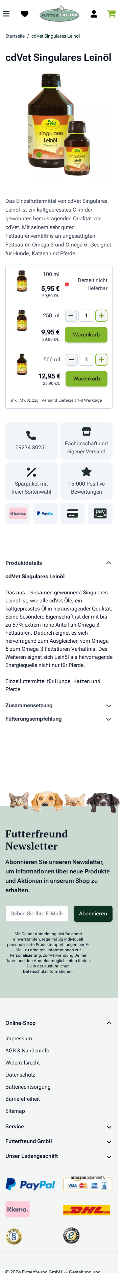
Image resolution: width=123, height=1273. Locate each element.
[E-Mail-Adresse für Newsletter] (36, 914)
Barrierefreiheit (22, 1099)
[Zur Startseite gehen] (59, 13)
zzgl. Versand (44, 400)
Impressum (18, 1038)
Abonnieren (93, 913)
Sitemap (15, 1111)
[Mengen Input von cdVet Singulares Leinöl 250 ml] (86, 316)
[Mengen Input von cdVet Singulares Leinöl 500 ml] (86, 360)
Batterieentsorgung (28, 1087)
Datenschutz (20, 1075)
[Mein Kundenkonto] (94, 14)
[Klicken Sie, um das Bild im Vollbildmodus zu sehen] (59, 125)
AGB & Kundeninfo (27, 1050)
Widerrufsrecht (22, 1062)
